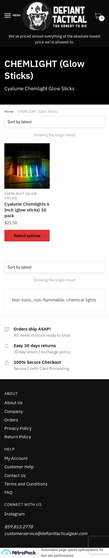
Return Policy (17, 436)
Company (13, 411)
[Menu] (7, 15)
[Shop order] (54, 122)
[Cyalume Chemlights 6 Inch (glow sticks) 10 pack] (27, 166)
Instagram (14, 514)
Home (9, 111)
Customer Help (19, 466)
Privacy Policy (17, 428)
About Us (13, 402)
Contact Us (15, 475)
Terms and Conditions (25, 484)
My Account (16, 458)
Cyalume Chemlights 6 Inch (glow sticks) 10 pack (26, 209)
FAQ (8, 492)
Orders (11, 420)
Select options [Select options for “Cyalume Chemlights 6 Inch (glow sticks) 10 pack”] (27, 235)
